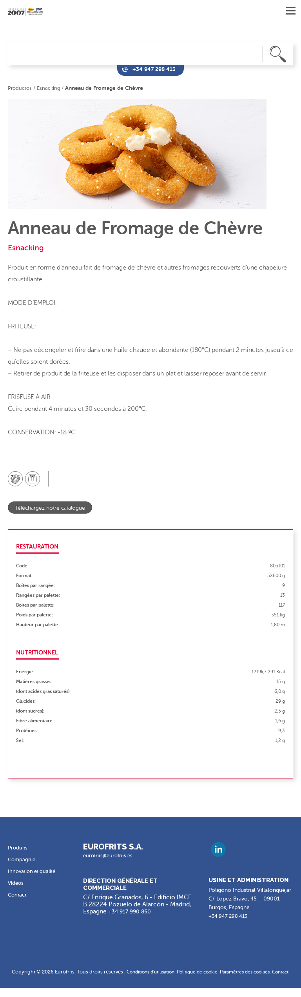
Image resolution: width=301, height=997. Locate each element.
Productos (20, 88)
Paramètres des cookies (258, 972)
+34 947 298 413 (229, 916)
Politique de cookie (206, 972)
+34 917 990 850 (132, 911)
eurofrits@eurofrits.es (109, 856)
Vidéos (16, 883)
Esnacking (50, 88)
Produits (18, 848)
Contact (18, 895)
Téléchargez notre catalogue (53, 508)
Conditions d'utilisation (155, 972)
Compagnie (22, 860)
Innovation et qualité (34, 872)
